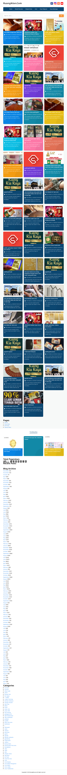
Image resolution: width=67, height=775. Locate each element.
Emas (5, 708)
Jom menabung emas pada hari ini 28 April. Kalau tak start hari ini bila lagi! (12, 300)
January (5, 503)
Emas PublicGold (29, 405)
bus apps (6, 696)
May (4, 495)
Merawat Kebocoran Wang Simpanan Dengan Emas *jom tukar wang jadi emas (33, 274)
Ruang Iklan (7, 744)
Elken (5, 706)
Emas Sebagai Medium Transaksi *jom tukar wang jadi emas (12, 380)
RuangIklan (7, 747)
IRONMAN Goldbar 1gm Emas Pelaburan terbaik (53, 220)
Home (10, 9)
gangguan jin (8, 714)
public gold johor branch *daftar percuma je (13, 249)
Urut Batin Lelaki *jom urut (32, 219)
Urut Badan (7, 762)
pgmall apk (48, 272)
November (6, 473)
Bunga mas (7, 695)
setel (5, 751)
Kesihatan (7, 724)
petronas (6, 733)
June (4, 493)
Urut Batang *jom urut (31, 299)
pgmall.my (7, 739)
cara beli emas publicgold (32, 112)
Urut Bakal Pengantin (10, 764)
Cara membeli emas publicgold (12, 166)
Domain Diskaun (8, 701)
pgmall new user (29, 246)
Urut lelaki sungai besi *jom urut (13, 33)
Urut (5, 761)
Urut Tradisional (8, 769)
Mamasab (7, 728)
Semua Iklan (7, 428)
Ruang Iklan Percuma (10, 746)
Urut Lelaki (7, 767)
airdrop (6, 690)
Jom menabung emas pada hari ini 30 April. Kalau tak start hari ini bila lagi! (53, 87)
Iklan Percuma (8, 723)
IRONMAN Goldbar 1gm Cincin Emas (33, 326)
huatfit (6, 721)
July (4, 491)
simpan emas (8, 754)
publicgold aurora (50, 352)
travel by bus (8, 759)
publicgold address (30, 168)
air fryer (6, 688)
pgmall (6, 736)
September (6, 487)
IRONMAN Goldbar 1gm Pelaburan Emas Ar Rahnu (32, 34)
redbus (6, 742)
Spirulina (6, 756)
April (4, 477)
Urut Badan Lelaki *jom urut (52, 112)
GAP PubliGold (8, 718)
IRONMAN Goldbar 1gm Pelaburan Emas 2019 (10, 140)
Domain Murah (8, 703)
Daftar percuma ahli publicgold (12, 219)
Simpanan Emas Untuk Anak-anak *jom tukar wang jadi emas (54, 167)
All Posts (6, 426)
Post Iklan (7, 424)
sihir (5, 752)
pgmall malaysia (8, 738)
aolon (6, 693)
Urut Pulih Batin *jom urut (11, 407)
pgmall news (48, 139)
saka (5, 749)
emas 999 (7, 711)
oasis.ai (6, 731)
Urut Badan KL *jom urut (51, 192)
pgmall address (8, 192)
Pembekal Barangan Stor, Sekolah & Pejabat (33, 439)
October (5, 475)
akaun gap (7, 691)
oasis (5, 729)
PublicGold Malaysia (30, 352)
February (5, 501)
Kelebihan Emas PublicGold (52, 246)
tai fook (6, 757)
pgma (6, 734)
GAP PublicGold (8, 716)
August (5, 489)
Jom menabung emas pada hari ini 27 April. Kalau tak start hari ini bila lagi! (53, 380)
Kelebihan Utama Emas (51, 299)
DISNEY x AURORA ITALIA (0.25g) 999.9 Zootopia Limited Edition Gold (53, 451)
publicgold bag (49, 62)
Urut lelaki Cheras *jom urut (11, 112)
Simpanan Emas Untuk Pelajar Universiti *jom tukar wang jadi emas (12, 87)
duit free (6, 704)
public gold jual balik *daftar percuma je (32, 140)
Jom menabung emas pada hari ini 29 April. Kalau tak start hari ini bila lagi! (33, 194)
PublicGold (7, 741)
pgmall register (8, 352)
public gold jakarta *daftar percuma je (52, 34)
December (6, 471)
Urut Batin (7, 766)
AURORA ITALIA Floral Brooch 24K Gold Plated (12, 451)
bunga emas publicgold (31, 59)
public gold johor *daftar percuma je (52, 326)
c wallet (6, 698)
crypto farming (8, 699)
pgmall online (8, 59)
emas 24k (7, 709)
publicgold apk (8, 272)
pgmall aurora (28, 379)
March (5, 479)
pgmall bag (28, 86)
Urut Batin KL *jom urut (10, 325)
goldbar (6, 719)
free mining (7, 713)
